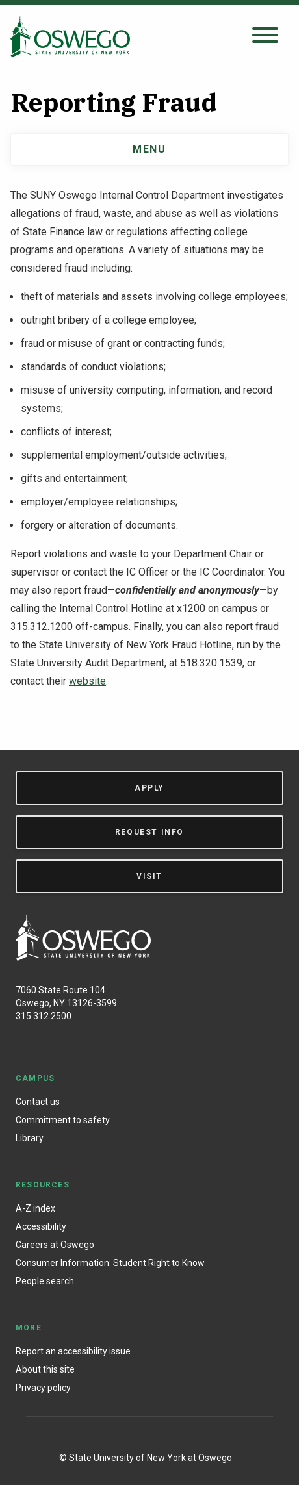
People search (45, 1281)
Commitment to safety (63, 1120)
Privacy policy (43, 1387)
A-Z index (35, 1208)
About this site (45, 1369)
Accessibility (41, 1226)
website (87, 681)
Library (30, 1138)
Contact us (38, 1102)
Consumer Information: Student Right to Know (110, 1263)
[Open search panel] (265, 36)
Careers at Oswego (55, 1244)
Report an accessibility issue (73, 1351)
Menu (149, 149)
